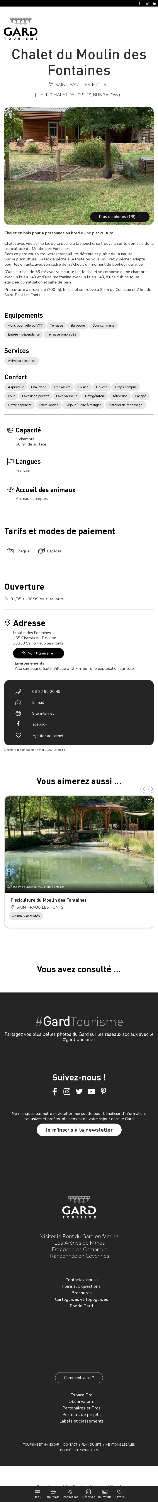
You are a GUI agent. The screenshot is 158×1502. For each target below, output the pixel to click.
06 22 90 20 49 (46, 691)
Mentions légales (120, 1445)
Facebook (39, 724)
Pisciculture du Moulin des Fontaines (48, 900)
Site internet (43, 713)
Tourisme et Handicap (41, 1445)
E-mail (38, 702)
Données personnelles (79, 1450)
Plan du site (92, 1445)
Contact (70, 1445)
